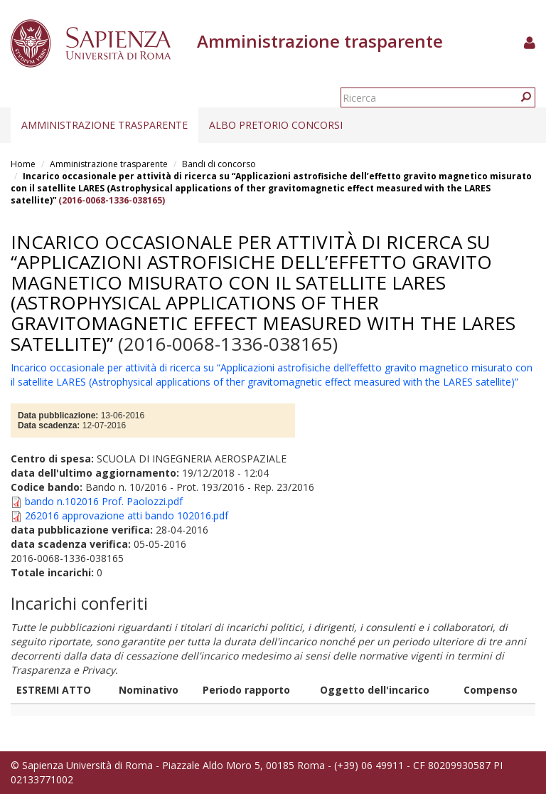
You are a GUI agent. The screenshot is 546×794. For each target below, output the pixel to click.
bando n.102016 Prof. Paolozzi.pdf (104, 501)
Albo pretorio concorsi (276, 125)
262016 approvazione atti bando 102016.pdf (126, 515)
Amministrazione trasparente (104, 125)
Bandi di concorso (219, 164)
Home (23, 164)
